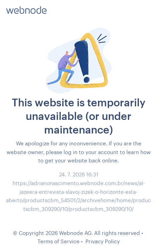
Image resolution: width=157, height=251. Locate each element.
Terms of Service (59, 241)
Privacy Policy (102, 241)
